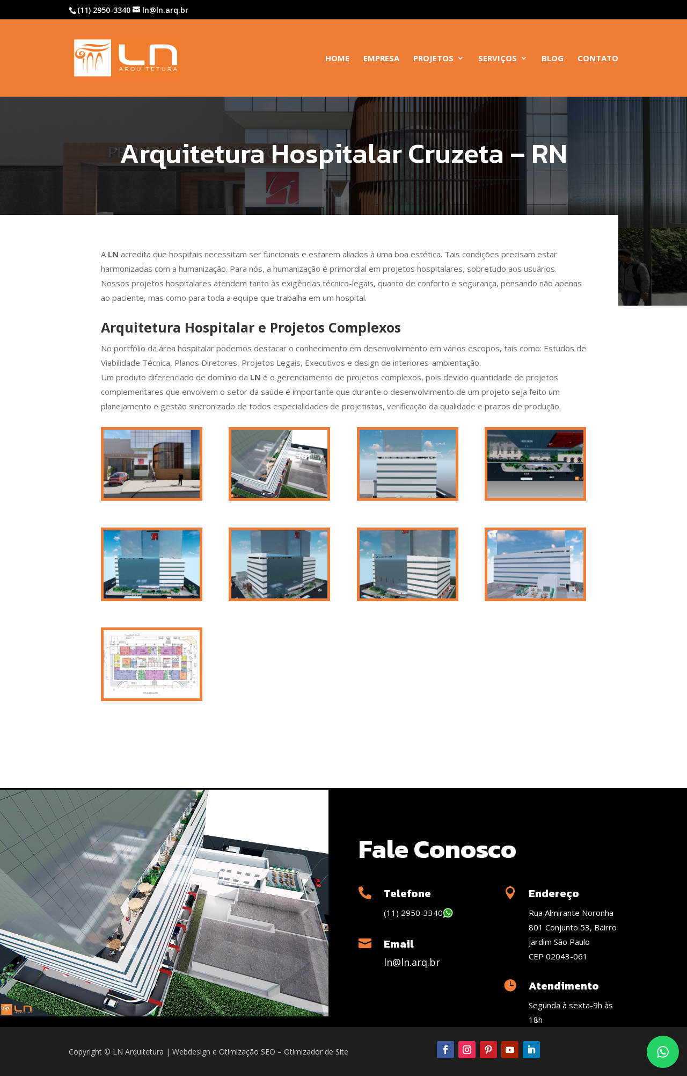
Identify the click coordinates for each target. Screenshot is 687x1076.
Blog (553, 58)
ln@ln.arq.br (412, 962)
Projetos (433, 58)
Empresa (381, 58)
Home (337, 58)
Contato (598, 58)
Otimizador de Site (316, 1051)
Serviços (497, 58)
